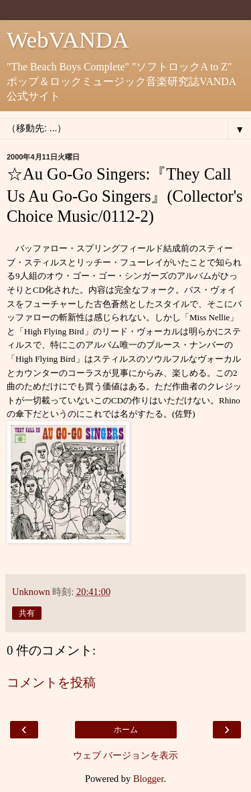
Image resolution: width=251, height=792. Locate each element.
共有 (27, 613)
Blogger (148, 778)
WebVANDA (68, 39)
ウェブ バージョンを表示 (126, 755)
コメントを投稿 (51, 682)
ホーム (126, 729)
